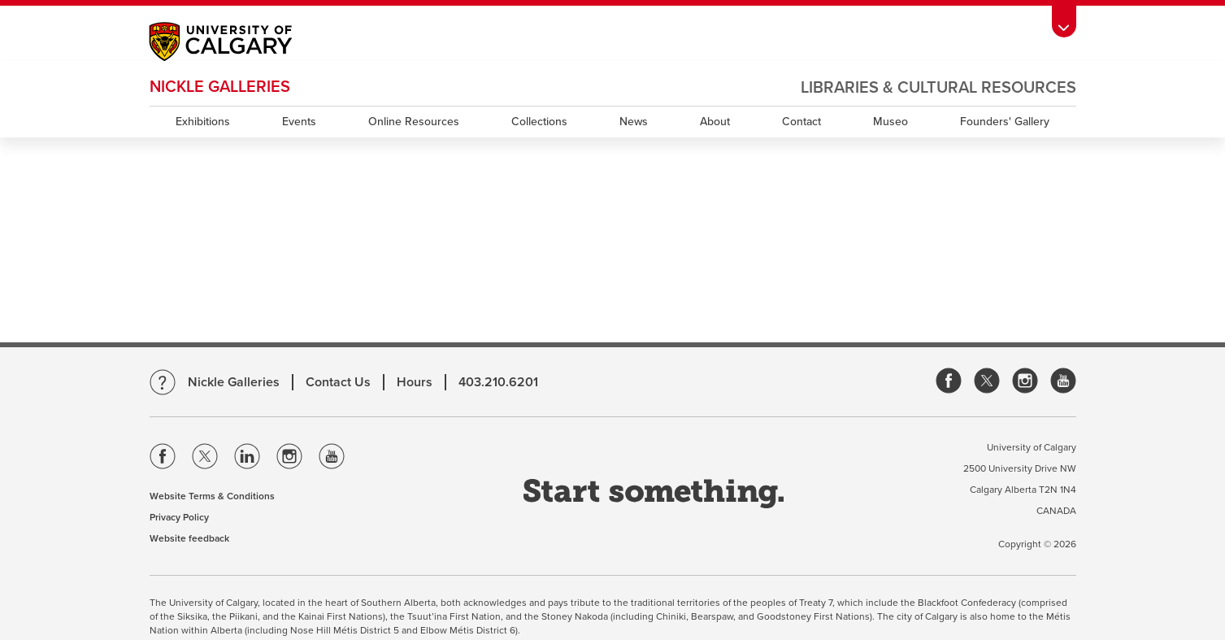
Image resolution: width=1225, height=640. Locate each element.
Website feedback (189, 538)
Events (299, 121)
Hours (414, 382)
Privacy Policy (179, 517)
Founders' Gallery (1004, 121)
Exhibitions (203, 121)
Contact (801, 121)
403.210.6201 (498, 382)
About (715, 121)
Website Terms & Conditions (212, 496)
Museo (890, 121)
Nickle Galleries (220, 87)
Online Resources (413, 121)
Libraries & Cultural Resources (938, 88)
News (633, 121)
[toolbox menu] (1064, 21)
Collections (539, 121)
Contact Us (338, 382)
